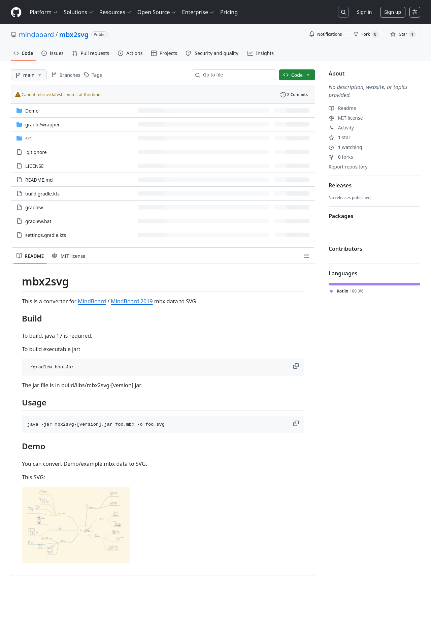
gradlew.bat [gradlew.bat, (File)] (38, 221)
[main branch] (29, 74)
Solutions (79, 12)
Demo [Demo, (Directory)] (32, 111)
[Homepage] (16, 12)
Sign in (364, 12)
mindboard (36, 34)
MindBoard (92, 301)
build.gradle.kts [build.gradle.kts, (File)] (42, 193)
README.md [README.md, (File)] (39, 180)
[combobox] (236, 75)
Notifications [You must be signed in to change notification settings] (325, 34)
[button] (296, 366)
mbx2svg (74, 34)
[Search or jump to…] (343, 12)
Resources (115, 12)
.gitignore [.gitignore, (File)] (36, 152)
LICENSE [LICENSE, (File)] (34, 166)
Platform (44, 12)
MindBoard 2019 (132, 301)
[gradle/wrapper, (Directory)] (42, 124)
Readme (342, 108)
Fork (365, 34)
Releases (340, 185)
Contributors (345, 248)
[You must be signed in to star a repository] (403, 34)
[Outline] (306, 255)
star (340, 137)
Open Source (157, 12)
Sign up (393, 12)
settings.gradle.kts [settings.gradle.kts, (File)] (45, 235)
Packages (341, 216)
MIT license (346, 118)
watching (345, 147)
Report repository (348, 166)
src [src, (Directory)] (28, 138)
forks (341, 157)
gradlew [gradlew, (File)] (34, 207)
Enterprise (198, 12)
